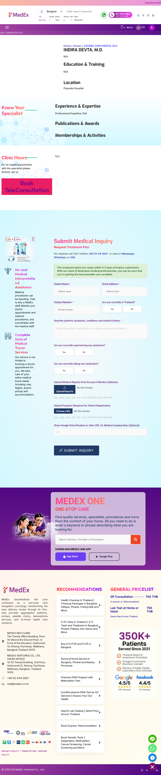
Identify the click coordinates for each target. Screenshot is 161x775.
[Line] (152, 739)
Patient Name (62, 284)
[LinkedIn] (153, 14)
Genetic (51, 18)
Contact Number (63, 302)
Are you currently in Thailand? (118, 302)
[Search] (136, 539)
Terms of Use (28, 751)
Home (67, 45)
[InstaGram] (148, 14)
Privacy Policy (10, 751)
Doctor (77, 45)
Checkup (66, 18)
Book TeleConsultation (27, 186)
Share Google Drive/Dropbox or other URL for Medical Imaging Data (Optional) (96, 425)
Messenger (128, 253)
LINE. (73, 257)
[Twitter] (143, 14)
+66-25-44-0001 (98, 253)
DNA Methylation (78, 18)
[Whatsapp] (152, 748)
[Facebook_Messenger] (152, 758)
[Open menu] (7, 27)
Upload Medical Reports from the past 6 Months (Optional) (86, 382)
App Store (70, 556)
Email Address (111, 284)
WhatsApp (60, 257)
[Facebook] (138, 14)
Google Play (104, 556)
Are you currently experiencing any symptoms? (79, 345)
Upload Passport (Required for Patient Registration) (82, 405)
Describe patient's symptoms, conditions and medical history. (88, 321)
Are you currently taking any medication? (76, 364)
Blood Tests (57, 18)
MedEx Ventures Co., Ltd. (30, 769)
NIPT (71, 18)
